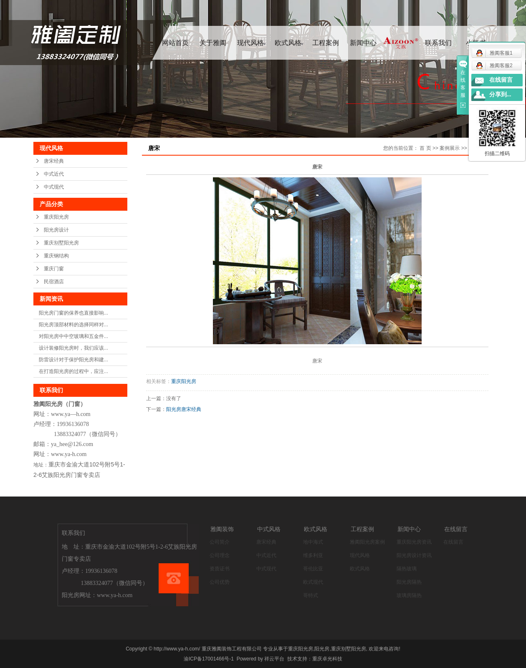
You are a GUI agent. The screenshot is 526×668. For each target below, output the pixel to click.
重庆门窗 (54, 269)
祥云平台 (274, 659)
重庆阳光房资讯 (414, 542)
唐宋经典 (54, 161)
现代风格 (250, 42)
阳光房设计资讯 (414, 555)
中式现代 (54, 187)
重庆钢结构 (56, 256)
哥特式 (310, 595)
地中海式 (313, 542)
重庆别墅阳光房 (61, 243)
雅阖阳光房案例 (367, 542)
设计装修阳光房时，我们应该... (73, 348)
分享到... (500, 94)
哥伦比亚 (313, 569)
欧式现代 (313, 582)
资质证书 (220, 569)
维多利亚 (313, 555)
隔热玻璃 (407, 569)
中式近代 (54, 174)
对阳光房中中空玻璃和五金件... (73, 336)
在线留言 (453, 542)
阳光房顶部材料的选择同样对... (73, 325)
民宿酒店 (54, 282)
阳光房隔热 (409, 582)
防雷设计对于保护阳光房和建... (73, 360)
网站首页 (175, 42)
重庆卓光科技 (327, 659)
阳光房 (321, 649)
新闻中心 (363, 42)
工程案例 (325, 42)
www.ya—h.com (71, 414)
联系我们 (438, 42)
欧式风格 (288, 42)
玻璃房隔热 (409, 595)
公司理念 (220, 555)
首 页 (425, 148)
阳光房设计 (56, 230)
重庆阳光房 (56, 217)
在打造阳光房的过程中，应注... (73, 371)
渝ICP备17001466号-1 (209, 659)
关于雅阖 (213, 42)
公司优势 (220, 582)
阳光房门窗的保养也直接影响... (73, 313)
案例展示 (450, 148)
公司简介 (220, 542)
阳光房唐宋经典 (183, 409)
